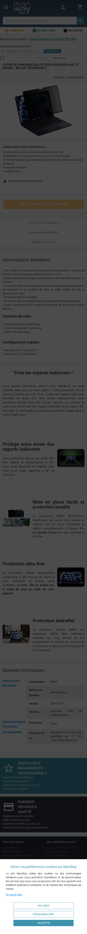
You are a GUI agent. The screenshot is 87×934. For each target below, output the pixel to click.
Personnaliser (43, 914)
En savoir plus (14, 894)
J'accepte (43, 922)
